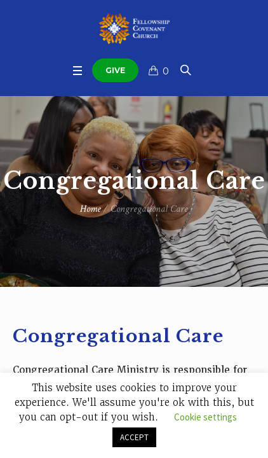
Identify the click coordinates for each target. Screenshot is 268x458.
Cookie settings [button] (205, 417)
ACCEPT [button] (134, 437)
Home (90, 209)
